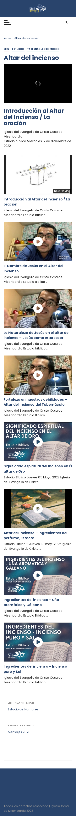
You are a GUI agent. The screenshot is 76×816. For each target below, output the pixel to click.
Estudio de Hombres (23, 709)
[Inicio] (7, 38)
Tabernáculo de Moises (43, 49)
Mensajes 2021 (18, 732)
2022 (6, 49)
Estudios (18, 49)
